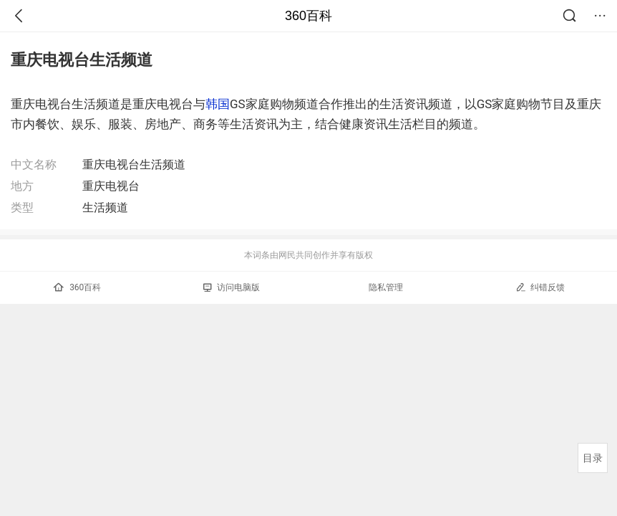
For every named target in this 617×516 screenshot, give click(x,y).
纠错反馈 (540, 287)
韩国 (217, 104)
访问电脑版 (231, 287)
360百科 (308, 16)
